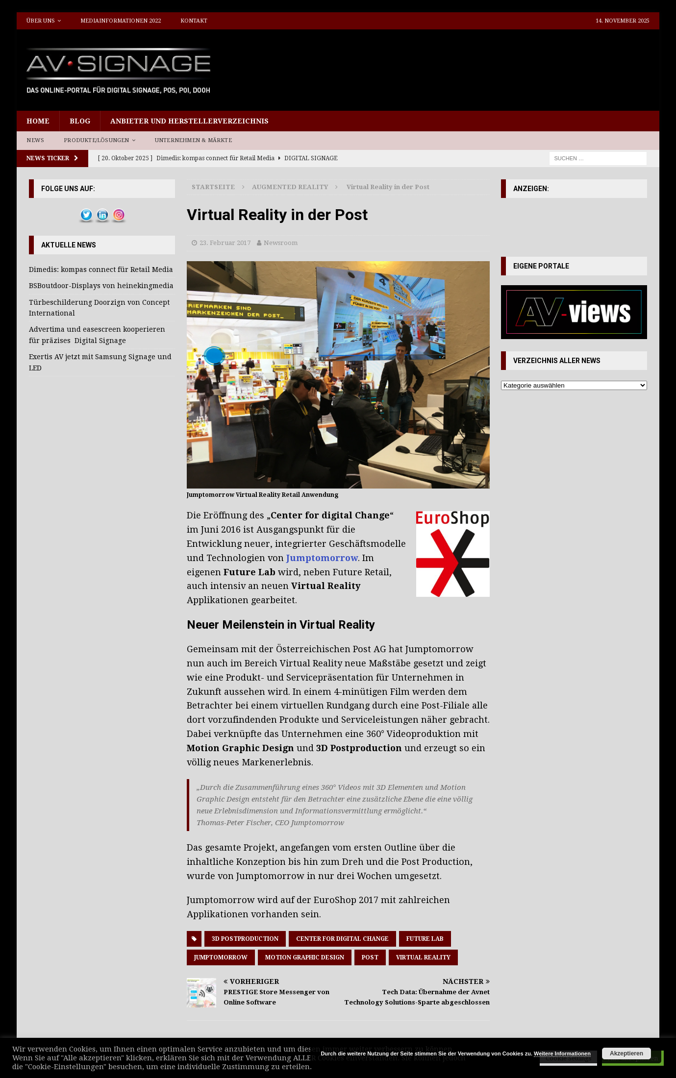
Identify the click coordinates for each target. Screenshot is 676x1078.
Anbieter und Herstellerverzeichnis (189, 121)
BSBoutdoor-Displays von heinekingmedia (101, 286)
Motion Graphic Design (304, 957)
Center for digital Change (342, 938)
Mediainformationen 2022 (120, 21)
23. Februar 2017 (225, 242)
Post (370, 957)
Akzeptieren (626, 1053)
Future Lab (425, 938)
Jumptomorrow (221, 957)
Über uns (40, 21)
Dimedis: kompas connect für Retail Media (101, 269)
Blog (80, 121)
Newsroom (281, 242)
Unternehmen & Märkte (193, 140)
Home (38, 121)
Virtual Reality (423, 957)
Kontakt (193, 21)
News (35, 140)
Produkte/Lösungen (96, 140)
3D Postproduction (245, 938)
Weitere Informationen (562, 1053)
